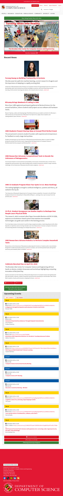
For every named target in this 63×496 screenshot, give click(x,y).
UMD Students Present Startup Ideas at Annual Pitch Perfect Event (31, 131)
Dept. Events (10, 297)
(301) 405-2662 (13, 475)
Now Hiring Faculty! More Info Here (31, 18)
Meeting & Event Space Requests (31, 442)
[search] (49, 9)
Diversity (46, 13)
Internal (45, 5)
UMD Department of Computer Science (13, 7)
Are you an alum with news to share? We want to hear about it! (15, 288)
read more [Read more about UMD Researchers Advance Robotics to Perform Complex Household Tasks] (29, 249)
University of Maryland (31, 1)
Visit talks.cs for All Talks (32, 439)
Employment (35, 5)
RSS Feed (19, 283)
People (4, 13)
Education (18, 13)
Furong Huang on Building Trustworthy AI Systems (25, 78)
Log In (59, 5)
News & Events (28, 13)
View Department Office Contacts (10, 464)
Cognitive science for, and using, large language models (20, 399)
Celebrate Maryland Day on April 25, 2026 (21, 264)
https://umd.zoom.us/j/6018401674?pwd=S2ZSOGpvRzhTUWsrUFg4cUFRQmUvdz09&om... (34, 348)
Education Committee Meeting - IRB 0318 (16, 387)
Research (11, 13)
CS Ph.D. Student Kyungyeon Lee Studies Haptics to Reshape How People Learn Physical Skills (30, 212)
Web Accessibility (7, 480)
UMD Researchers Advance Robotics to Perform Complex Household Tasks (31, 241)
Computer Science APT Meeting (13, 375)
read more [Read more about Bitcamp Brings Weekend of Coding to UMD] (24, 116)
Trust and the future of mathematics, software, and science (21, 413)
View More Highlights (31, 53)
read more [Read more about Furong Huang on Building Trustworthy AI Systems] (46, 90)
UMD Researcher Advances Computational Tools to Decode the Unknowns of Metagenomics (29, 157)
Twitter (8, 478)
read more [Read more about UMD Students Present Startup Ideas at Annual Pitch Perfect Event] (34, 143)
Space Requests (53, 5)
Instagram (11, 478)
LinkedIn (15, 478)
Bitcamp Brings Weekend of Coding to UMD (22, 102)
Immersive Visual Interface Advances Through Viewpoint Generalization (24, 321)
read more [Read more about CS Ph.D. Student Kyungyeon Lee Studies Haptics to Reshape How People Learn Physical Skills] (39, 227)
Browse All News (9, 283)
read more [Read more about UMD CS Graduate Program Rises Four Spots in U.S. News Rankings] (15, 196)
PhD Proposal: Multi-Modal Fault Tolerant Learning (18, 350)
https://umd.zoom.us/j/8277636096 (20, 334)
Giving (52, 13)
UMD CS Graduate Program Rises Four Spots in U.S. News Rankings (31, 184)
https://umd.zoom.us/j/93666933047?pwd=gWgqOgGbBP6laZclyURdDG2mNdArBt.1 (34, 305)
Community (38, 13)
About (41, 5)
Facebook (4, 478)
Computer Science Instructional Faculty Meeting (18, 363)
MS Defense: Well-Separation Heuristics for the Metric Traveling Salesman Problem (27, 336)
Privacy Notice (15, 480)
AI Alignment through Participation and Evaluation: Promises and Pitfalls (24, 307)
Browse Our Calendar (31, 437)
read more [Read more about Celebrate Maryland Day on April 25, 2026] (37, 278)
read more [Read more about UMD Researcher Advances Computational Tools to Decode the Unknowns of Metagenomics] (41, 165)
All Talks (20, 297)
